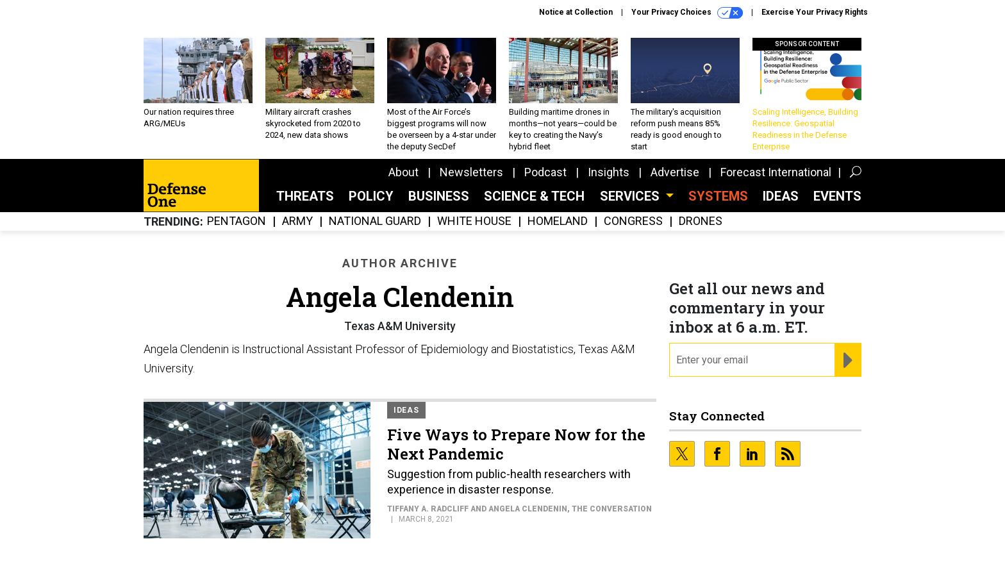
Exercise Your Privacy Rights (814, 12)
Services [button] (631, 196)
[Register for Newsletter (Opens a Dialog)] (848, 360)
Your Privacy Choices (687, 13)
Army (297, 221)
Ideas (781, 196)
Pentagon (236, 221)
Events (837, 196)
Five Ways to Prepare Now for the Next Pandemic (516, 444)
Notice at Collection (576, 12)
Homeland (557, 221)
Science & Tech (534, 196)
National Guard (375, 221)
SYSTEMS (718, 196)
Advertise (675, 172)
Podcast (545, 172)
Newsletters (471, 172)
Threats (305, 196)
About (403, 172)
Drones (700, 221)
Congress (633, 221)
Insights (608, 172)
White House (474, 221)
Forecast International (775, 172)
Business (438, 196)
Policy (371, 196)
